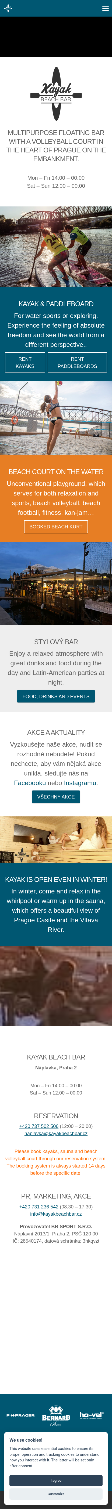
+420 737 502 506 (39, 1126)
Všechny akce (56, 797)
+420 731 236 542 (39, 1206)
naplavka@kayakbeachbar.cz (56, 1133)
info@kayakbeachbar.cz (56, 1214)
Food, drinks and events (55, 696)
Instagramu (80, 782)
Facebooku (31, 782)
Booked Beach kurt (56, 526)
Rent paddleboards (77, 362)
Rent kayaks (25, 362)
